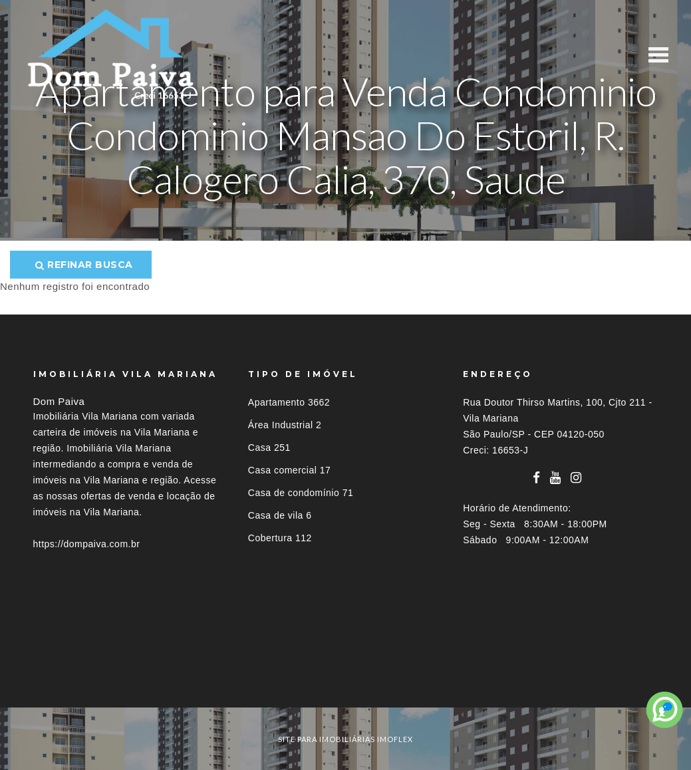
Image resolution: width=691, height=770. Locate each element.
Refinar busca (84, 265)
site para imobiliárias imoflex (345, 739)
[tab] (345, 683)
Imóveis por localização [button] (87, 682)
